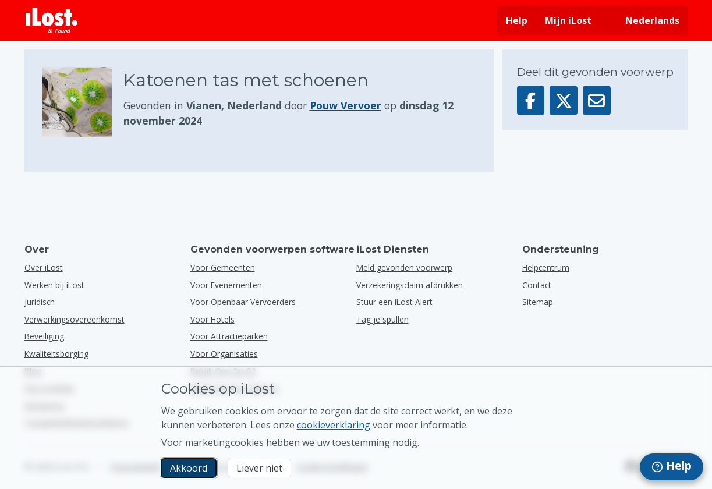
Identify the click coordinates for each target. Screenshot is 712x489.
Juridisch (39, 301)
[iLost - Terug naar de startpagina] (51, 20)
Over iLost (43, 267)
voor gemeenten (222, 267)
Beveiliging (44, 336)
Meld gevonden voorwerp (404, 267)
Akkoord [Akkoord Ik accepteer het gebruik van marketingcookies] (188, 468)
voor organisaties (224, 353)
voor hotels (212, 319)
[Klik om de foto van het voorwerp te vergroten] (82, 102)
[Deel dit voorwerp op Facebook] (531, 100)
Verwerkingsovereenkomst (74, 319)
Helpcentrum (545, 267)
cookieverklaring (333, 425)
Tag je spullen (382, 319)
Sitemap (537, 301)
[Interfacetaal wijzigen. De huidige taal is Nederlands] (644, 20)
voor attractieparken (229, 336)
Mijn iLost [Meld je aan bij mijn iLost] (568, 20)
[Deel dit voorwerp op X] (564, 100)
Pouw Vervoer (345, 105)
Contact (536, 284)
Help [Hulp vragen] (516, 20)
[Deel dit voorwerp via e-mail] (597, 100)
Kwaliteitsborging (56, 353)
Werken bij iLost (54, 284)
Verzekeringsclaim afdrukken (409, 284)
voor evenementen (226, 284)
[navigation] (671, 466)
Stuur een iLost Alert (394, 301)
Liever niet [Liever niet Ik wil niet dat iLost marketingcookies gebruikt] (259, 468)
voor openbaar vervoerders (243, 301)
